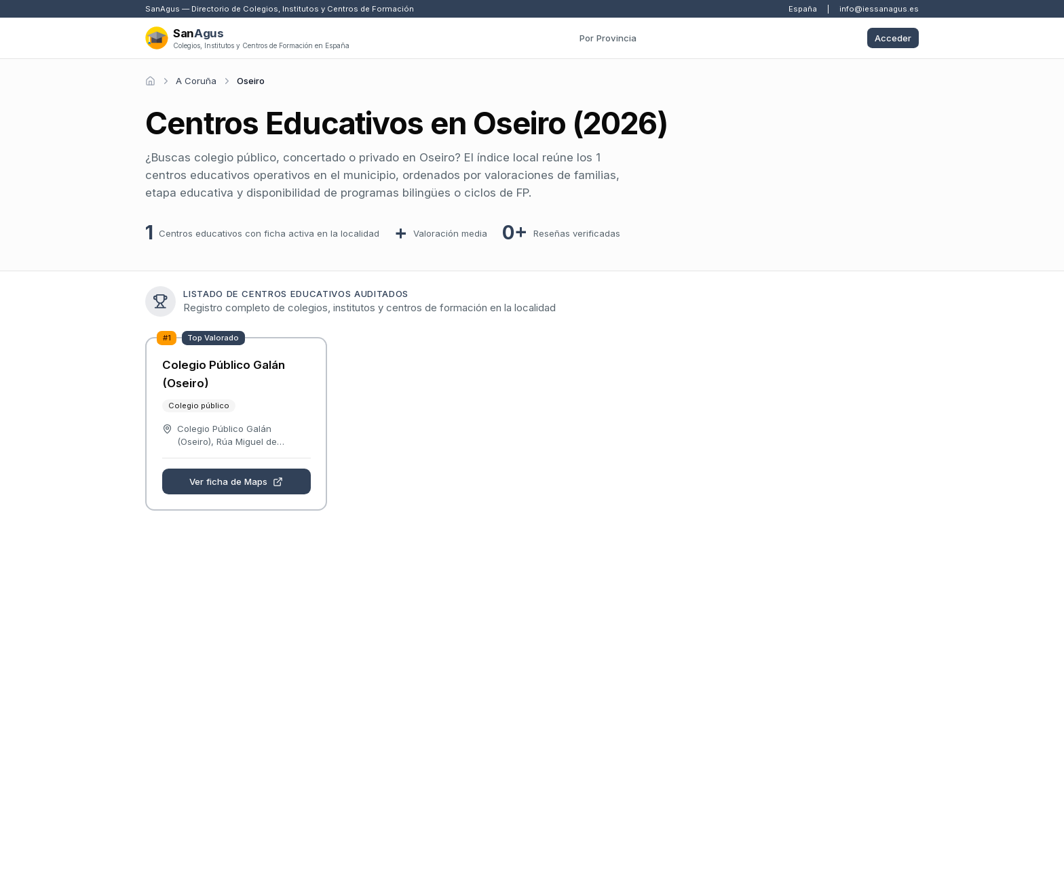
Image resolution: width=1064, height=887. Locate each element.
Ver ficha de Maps (236, 481)
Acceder (893, 38)
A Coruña (196, 80)
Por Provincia (608, 38)
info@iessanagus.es (879, 9)
